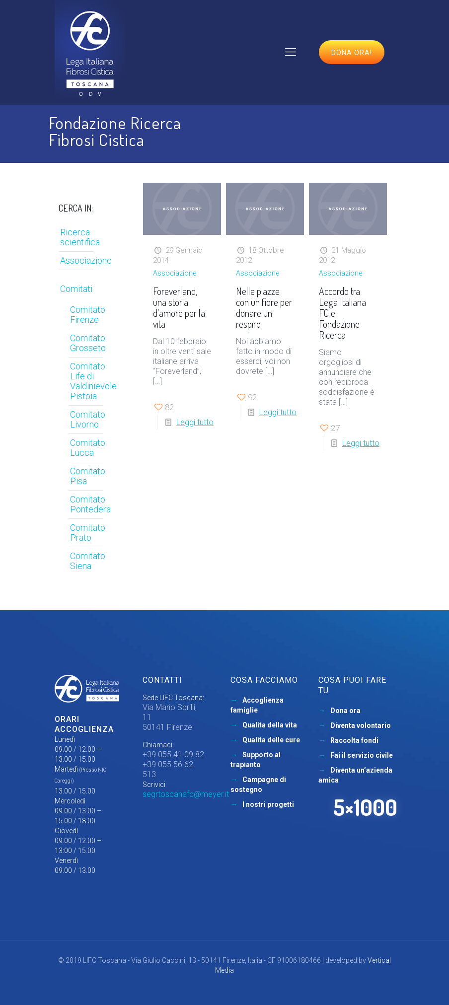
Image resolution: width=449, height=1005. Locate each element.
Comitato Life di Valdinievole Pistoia (89, 381)
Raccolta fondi (354, 740)
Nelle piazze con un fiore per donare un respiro (264, 307)
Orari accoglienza (84, 724)
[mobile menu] (290, 52)
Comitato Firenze (87, 314)
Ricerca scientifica (80, 237)
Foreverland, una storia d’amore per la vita (179, 307)
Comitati (76, 289)
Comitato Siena (87, 561)
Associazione (174, 273)
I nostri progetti (268, 804)
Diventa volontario (360, 725)
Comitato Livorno (87, 419)
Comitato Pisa (87, 476)
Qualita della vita (269, 725)
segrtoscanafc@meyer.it (186, 794)
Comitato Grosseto (88, 343)
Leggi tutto (195, 422)
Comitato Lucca (87, 447)
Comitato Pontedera (89, 504)
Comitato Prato (87, 532)
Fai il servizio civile (361, 755)
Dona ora (345, 711)
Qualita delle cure (271, 740)
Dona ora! (351, 53)
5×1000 (365, 807)
